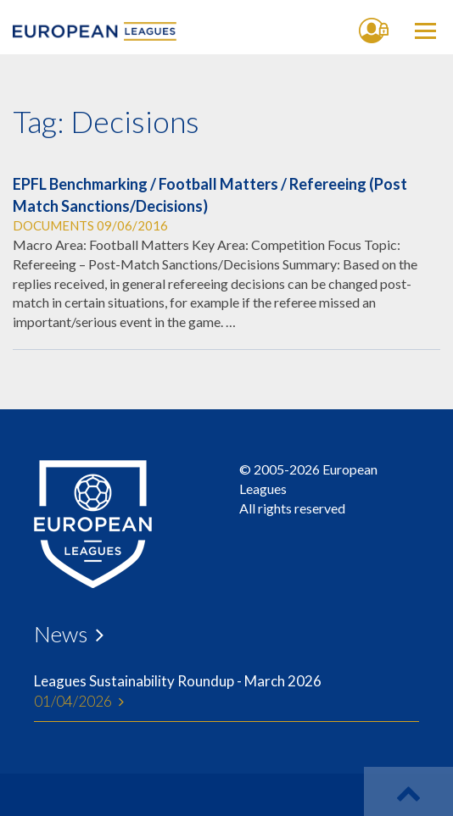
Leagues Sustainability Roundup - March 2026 (226, 692)
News (60, 633)
